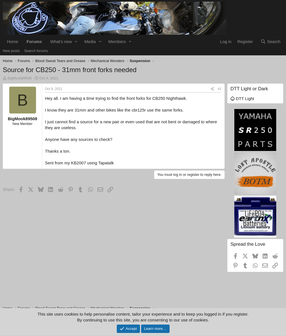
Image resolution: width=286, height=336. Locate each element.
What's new (61, 41)
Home (12, 41)
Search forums (36, 51)
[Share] (212, 89)
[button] (76, 41)
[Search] (270, 41)
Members (117, 41)
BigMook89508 (20, 78)
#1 (219, 89)
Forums (34, 41)
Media (90, 41)
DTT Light (242, 98)
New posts (11, 51)
